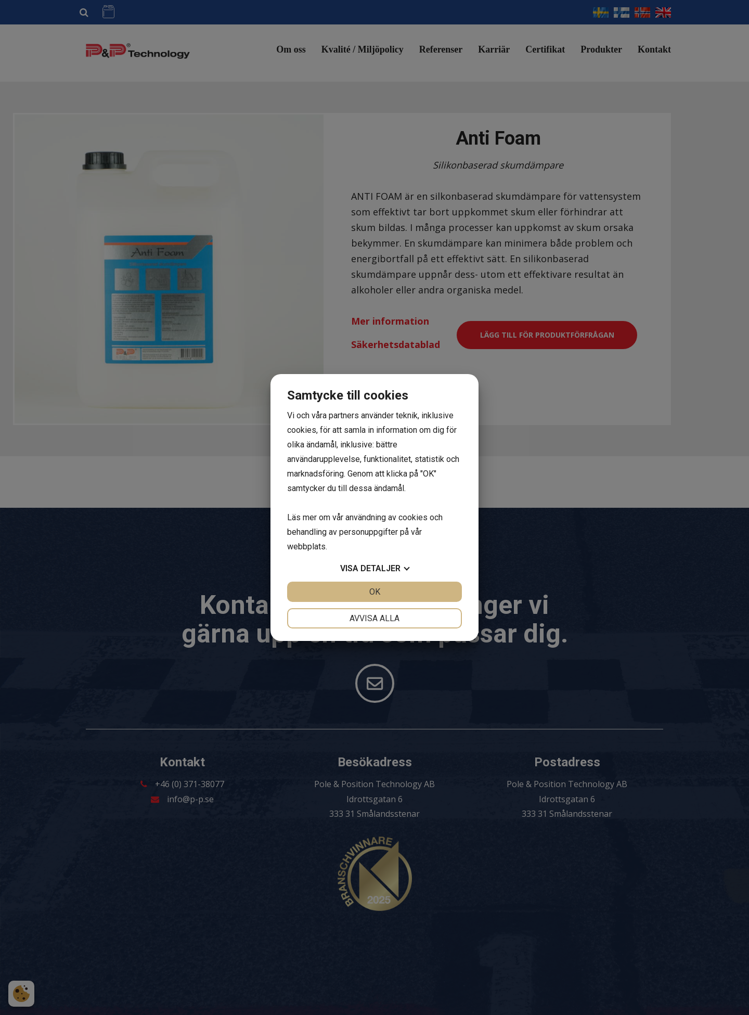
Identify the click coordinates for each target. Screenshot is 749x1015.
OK (374, 592)
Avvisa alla (374, 618)
